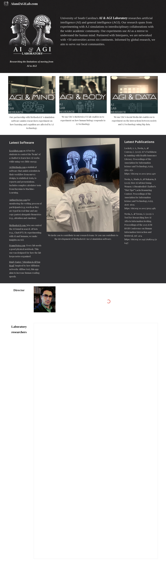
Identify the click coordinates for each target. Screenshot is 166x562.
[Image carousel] (83, 185)
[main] (32, 64)
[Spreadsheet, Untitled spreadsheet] (96, 441)
